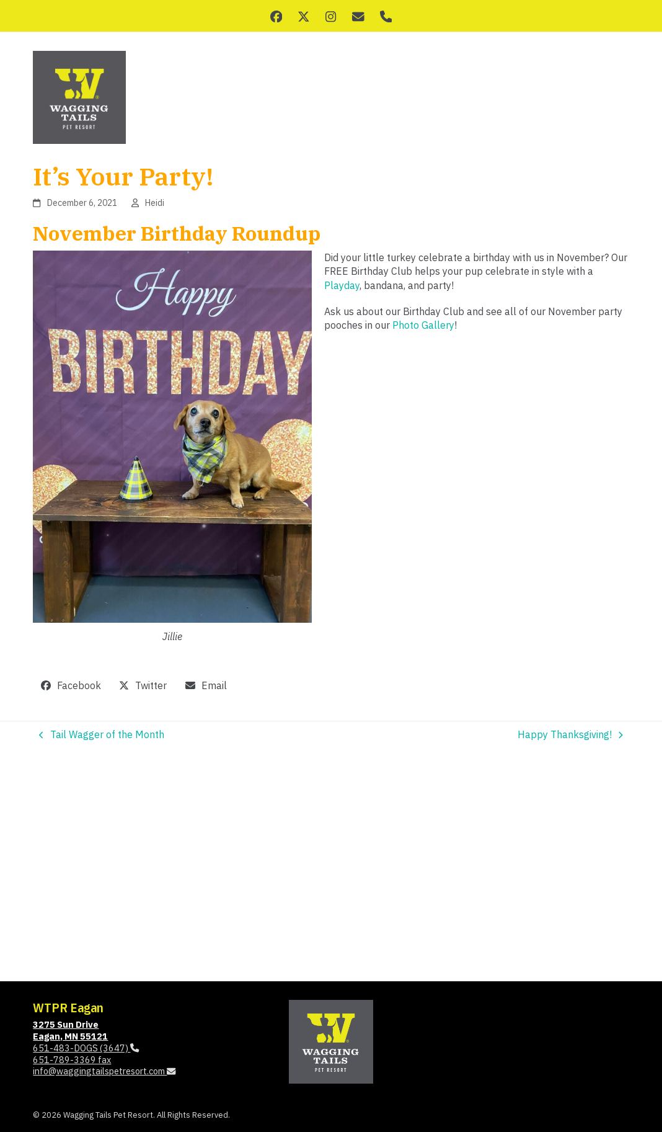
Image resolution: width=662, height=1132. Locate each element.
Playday (342, 285)
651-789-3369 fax (72, 1060)
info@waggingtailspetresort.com (104, 1071)
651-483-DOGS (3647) (86, 1048)
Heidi (154, 202)
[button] (70, 686)
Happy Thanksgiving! (570, 734)
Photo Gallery (423, 325)
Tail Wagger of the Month (101, 734)
